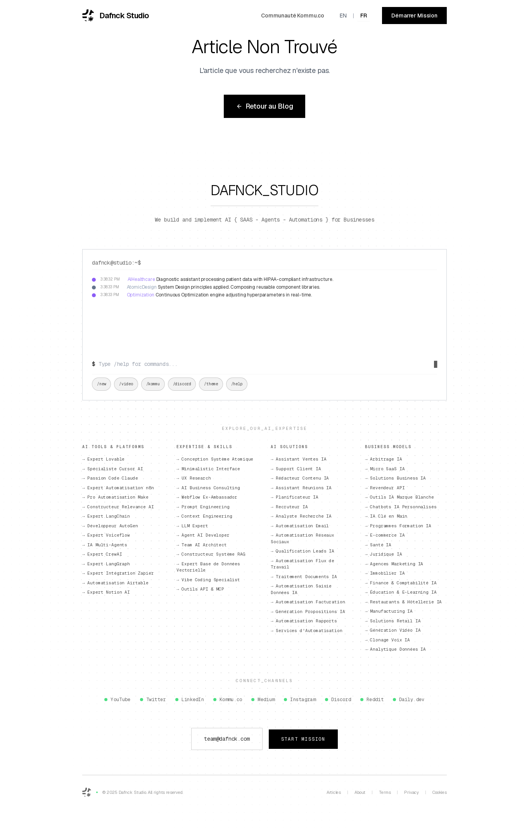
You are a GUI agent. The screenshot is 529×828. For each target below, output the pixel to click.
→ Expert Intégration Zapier (118, 573)
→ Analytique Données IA (395, 649)
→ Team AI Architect (201, 544)
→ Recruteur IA (289, 506)
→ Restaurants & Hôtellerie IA (403, 602)
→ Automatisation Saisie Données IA (301, 589)
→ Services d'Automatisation (306, 630)
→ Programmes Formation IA (398, 525)
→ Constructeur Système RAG (210, 554)
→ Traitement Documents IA (304, 576)
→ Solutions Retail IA (392, 621)
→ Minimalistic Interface (208, 468)
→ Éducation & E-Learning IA (401, 592)
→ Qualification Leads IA (302, 551)
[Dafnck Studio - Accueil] (115, 15)
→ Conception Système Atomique (214, 459)
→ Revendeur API (385, 487)
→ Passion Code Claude (110, 478)
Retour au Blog (264, 106)
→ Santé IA (378, 544)
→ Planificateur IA (294, 497)
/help (236, 383)
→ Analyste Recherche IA (301, 516)
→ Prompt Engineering (203, 506)
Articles (334, 792)
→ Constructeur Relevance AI (118, 506)
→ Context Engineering (204, 516)
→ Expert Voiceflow (106, 535)
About (359, 792)
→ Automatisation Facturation (308, 602)
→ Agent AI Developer (203, 535)
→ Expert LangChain (106, 516)
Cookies (439, 792)
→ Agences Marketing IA (394, 563)
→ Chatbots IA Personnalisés (401, 506)
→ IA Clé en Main (386, 516)
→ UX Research (193, 478)
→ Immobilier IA (385, 573)
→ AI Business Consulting (208, 487)
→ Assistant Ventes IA (298, 459)
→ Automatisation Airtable (115, 582)
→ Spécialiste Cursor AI (112, 468)
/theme (211, 383)
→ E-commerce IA (385, 535)
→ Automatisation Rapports (304, 621)
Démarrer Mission (414, 15)
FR (363, 15)
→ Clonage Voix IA (387, 640)
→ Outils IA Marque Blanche (399, 497)
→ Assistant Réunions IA (301, 487)
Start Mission (303, 739)
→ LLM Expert (192, 525)
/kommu (153, 383)
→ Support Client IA (296, 468)
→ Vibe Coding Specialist (208, 579)
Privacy (411, 792)
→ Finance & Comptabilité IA (401, 582)
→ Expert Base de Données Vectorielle (208, 567)
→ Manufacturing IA (389, 611)
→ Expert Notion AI (106, 592)
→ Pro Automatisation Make (115, 497)
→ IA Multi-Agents (104, 544)
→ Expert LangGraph (106, 563)
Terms (385, 792)
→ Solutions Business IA (395, 478)
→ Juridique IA (383, 554)
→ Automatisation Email (300, 525)
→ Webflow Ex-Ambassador (206, 497)
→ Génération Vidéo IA (392, 630)
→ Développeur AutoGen (110, 525)
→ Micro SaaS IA (385, 468)
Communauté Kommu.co (292, 15)
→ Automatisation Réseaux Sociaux (302, 538)
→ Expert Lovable (103, 459)
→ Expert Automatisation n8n (118, 487)
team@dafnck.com (227, 738)
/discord (182, 383)
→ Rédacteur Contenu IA (300, 478)
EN (343, 15)
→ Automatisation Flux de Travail (302, 564)
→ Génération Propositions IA (308, 611)
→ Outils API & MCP (200, 589)
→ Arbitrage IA (383, 459)
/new (101, 383)
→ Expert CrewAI (102, 554)
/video (126, 383)
